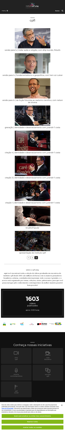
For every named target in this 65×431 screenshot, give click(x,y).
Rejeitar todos (32, 422)
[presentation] (32, 38)
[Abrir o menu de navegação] (5, 11)
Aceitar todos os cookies (32, 428)
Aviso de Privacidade (7, 409)
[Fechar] (62, 406)
